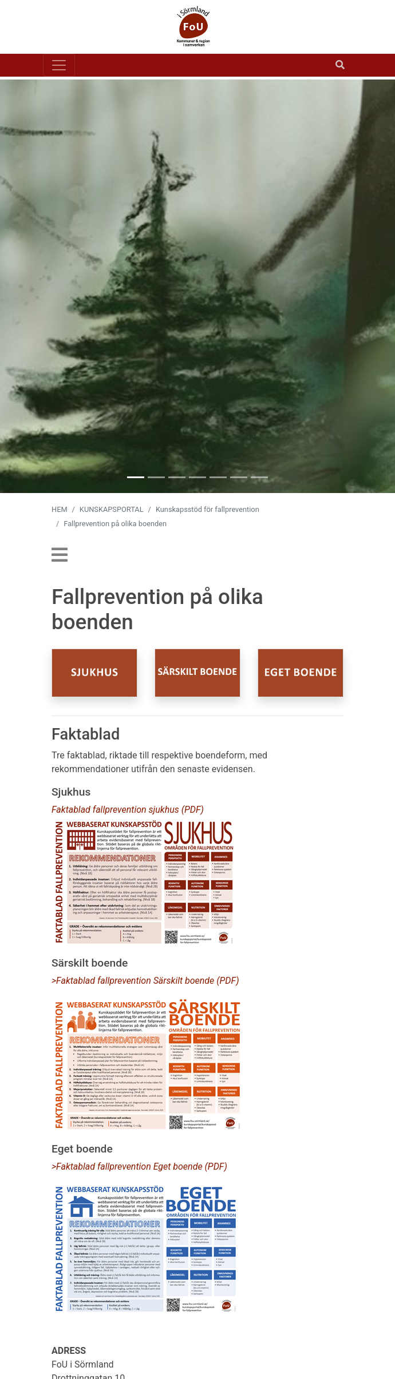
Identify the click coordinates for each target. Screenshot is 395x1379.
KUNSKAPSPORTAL (112, 509)
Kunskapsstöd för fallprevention (207, 509)
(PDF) (227, 980)
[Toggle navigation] (59, 65)
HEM (60, 509)
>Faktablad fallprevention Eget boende (128, 1166)
